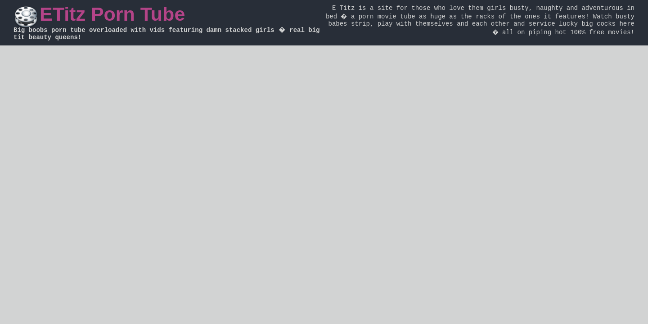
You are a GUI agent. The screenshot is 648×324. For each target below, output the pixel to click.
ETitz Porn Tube (112, 14)
